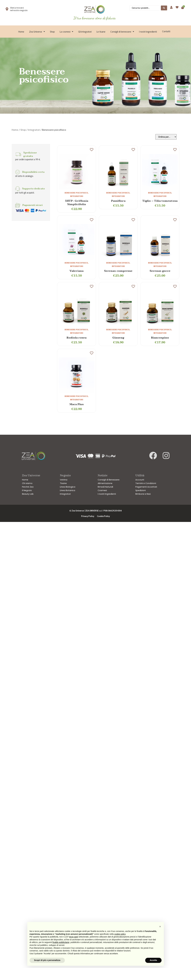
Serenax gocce (160, 271)
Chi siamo (27, 483)
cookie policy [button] (119, 934)
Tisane (63, 483)
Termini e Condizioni (145, 483)
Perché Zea (27, 486)
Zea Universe (37, 31)
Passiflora (118, 201)
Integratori (34, 129)
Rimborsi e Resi (143, 494)
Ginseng (118, 338)
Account (139, 479)
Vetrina (63, 479)
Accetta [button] (153, 960)
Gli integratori (85, 31)
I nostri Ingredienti (107, 494)
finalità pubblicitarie (60, 942)
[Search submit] (164, 8)
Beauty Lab (28, 494)
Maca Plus (77, 404)
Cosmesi (102, 490)
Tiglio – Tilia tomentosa (159, 201)
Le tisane (101, 31)
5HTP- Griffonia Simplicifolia (76, 203)
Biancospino (160, 338)
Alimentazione (105, 483)
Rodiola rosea (76, 338)
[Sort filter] (166, 137)
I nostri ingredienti (148, 31)
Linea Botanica (67, 490)
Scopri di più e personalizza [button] (47, 960)
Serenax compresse (118, 271)
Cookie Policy (103, 516)
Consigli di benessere (122, 31)
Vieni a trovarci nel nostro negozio (19, 9)
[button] (160, 926)
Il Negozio (27, 490)
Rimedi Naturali (105, 486)
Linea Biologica (67, 486)
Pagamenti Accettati (146, 486)
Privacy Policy (87, 516)
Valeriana (76, 271)
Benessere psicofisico (76, 192)
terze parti (73, 937)
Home (21, 31)
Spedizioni (140, 490)
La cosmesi (66, 31)
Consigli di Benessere (108, 479)
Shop (52, 31)
